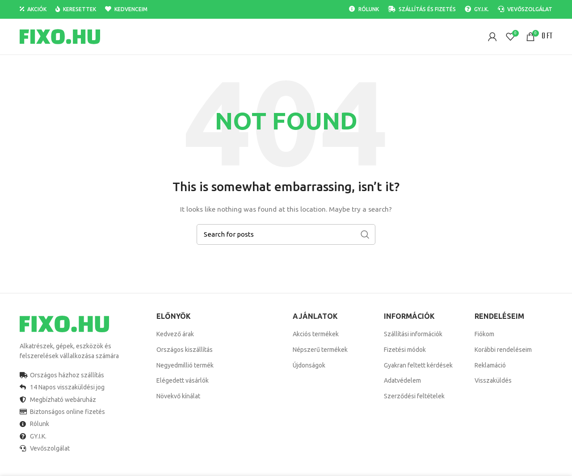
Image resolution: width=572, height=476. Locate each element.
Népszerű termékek (320, 349)
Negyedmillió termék (185, 365)
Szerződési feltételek (414, 396)
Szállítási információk (413, 334)
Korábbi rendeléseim (503, 349)
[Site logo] (60, 36)
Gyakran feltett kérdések (418, 365)
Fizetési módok (405, 349)
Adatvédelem (402, 380)
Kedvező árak (175, 334)
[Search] (286, 234)
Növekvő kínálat (178, 396)
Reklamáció (490, 365)
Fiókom (484, 334)
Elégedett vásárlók (182, 380)
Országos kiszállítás (184, 349)
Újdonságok (309, 365)
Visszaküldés (493, 380)
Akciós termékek (316, 334)
